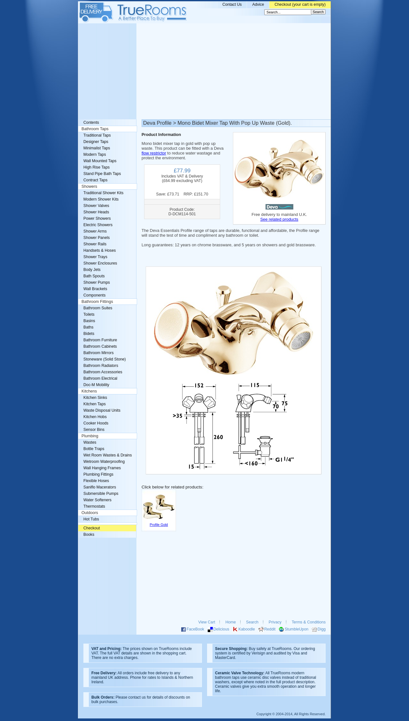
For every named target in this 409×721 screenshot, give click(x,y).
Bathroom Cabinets (100, 346)
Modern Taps (94, 154)
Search (252, 622)
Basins (89, 321)
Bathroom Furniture (100, 340)
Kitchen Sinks (95, 397)
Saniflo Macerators (99, 487)
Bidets (88, 333)
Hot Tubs (91, 519)
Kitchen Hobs (95, 417)
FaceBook (195, 629)
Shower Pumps (96, 282)
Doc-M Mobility (96, 385)
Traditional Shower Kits (103, 193)
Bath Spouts (94, 276)
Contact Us (232, 4)
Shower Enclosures (100, 263)
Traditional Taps (97, 135)
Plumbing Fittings (98, 474)
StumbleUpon (296, 629)
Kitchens (89, 391)
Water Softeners (97, 500)
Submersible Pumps (100, 493)
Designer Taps (95, 141)
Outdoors (89, 513)
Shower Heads (96, 212)
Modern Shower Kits (101, 199)
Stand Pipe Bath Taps (102, 173)
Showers (89, 186)
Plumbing (89, 436)
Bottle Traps (93, 449)
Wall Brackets (95, 289)
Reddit (269, 629)
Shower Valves (96, 205)
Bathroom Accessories (102, 372)
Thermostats (94, 506)
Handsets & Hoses (99, 250)
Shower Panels (96, 237)
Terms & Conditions (309, 622)
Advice (258, 4)
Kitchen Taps (94, 404)
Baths (88, 327)
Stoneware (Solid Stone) (104, 359)
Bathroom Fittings (97, 301)
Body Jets (92, 269)
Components (94, 295)
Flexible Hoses (96, 481)
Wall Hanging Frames (102, 468)
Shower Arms (95, 231)
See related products (279, 219)
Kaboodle (246, 629)
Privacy (275, 622)
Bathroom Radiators (100, 365)
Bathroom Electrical (100, 378)
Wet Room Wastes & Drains (107, 455)
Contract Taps (95, 180)
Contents (91, 122)
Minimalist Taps (96, 148)
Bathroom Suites (97, 308)
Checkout (91, 528)
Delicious (221, 629)
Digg (322, 629)
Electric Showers (97, 225)
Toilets (89, 314)
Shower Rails (94, 244)
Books (88, 534)
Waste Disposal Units (101, 410)
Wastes (89, 442)
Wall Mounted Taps (99, 161)
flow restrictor (154, 153)
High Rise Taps (96, 167)
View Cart (206, 622)
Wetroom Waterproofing (104, 461)
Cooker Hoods (95, 423)
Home (230, 622)
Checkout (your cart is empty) (300, 4)
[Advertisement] (204, 71)
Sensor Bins (93, 429)
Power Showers (97, 218)
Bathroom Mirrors (98, 353)
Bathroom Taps (94, 129)
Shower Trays (95, 257)
